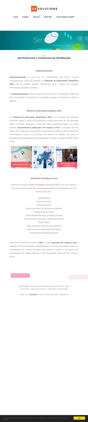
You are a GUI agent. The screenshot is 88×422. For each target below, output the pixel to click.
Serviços (36, 17)
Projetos (25, 17)
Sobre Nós (48, 17)
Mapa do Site (64, 294)
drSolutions (43, 246)
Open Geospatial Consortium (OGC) (45, 185)
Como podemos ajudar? (65, 17)
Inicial (15, 17)
